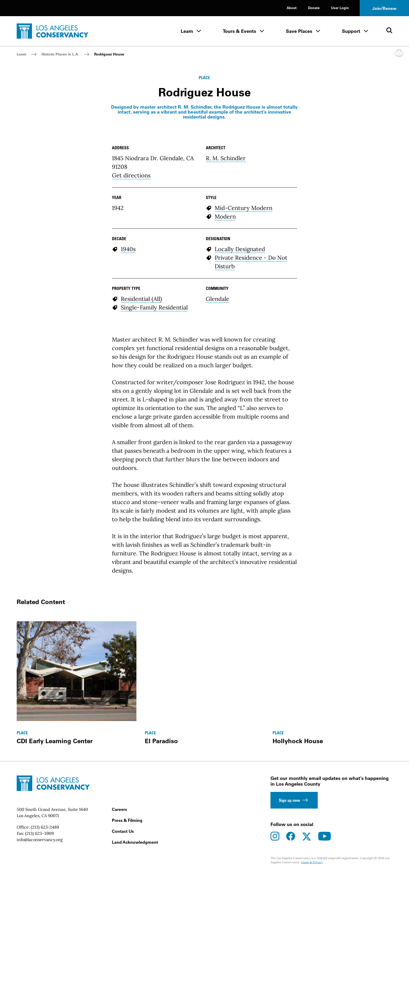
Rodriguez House (109, 54)
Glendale (217, 482)
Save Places (299, 31)
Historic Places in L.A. (60, 54)
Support (351, 31)
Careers (119, 993)
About (292, 7)
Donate (314, 7)
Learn (187, 31)
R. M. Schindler (226, 341)
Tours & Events (239, 31)
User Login (340, 7)
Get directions (131, 359)
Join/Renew (384, 8)
